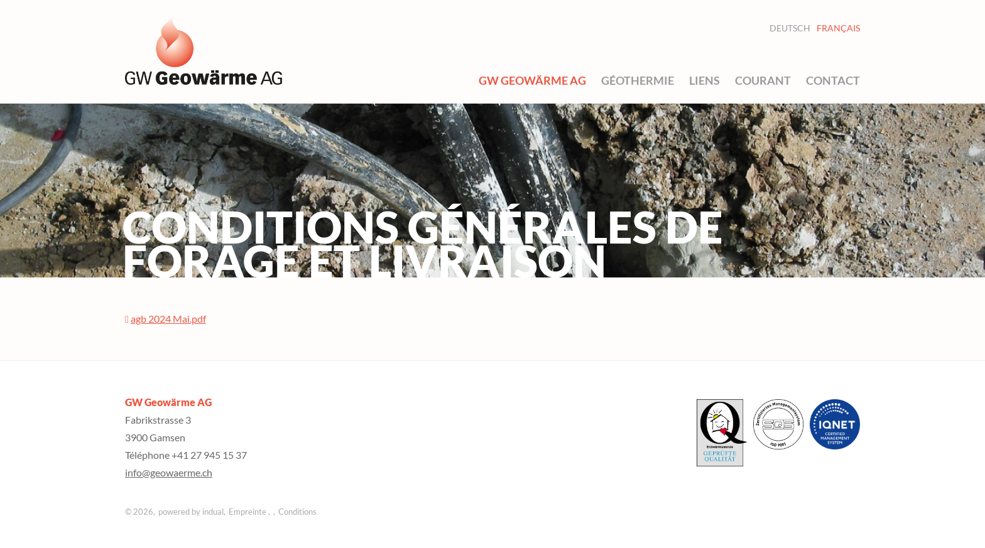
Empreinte (248, 512)
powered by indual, (192, 512)
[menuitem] (532, 80)
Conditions (297, 512)
